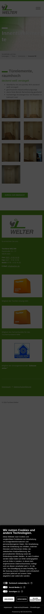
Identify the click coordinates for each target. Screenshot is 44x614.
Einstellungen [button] (35, 607)
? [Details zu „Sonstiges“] (22, 591)
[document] (22, 554)
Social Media (14, 587)
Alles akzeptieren (35, 599)
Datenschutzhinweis (21, 607)
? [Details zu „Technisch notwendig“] (31, 583)
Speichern (22, 599)
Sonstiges (13, 591)
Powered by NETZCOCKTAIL (22, 612)
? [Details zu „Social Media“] (24, 587)
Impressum (8, 607)
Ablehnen (8, 599)
